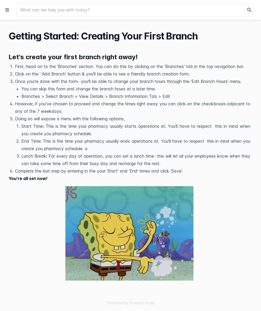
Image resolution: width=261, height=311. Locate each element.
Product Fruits (142, 303)
